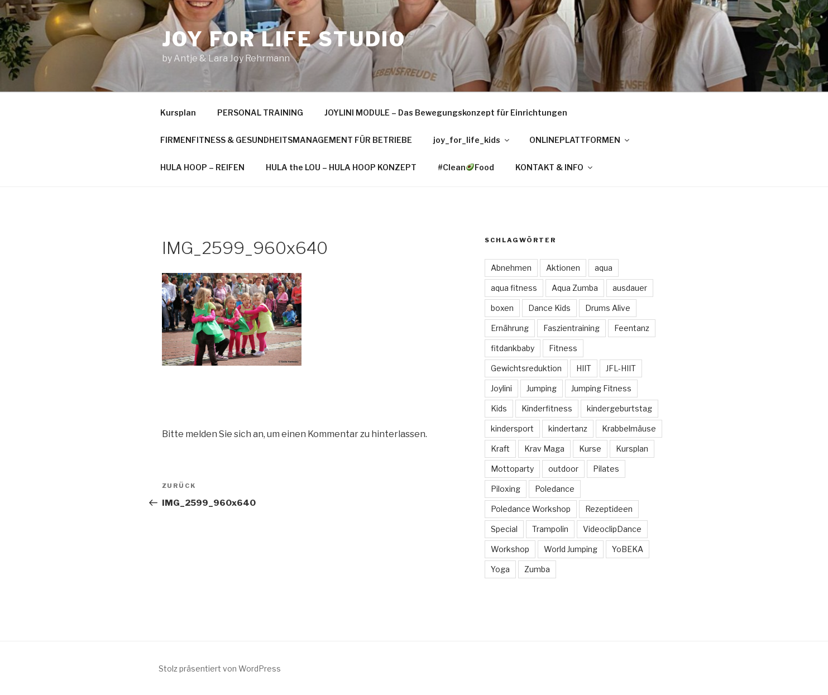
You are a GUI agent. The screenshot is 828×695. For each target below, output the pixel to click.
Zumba (537, 569)
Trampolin (550, 529)
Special (504, 529)
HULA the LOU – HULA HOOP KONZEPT (341, 167)
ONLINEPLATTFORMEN (580, 140)
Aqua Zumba (575, 288)
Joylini (501, 388)
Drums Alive (607, 308)
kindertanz (567, 428)
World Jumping (570, 549)
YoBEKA (627, 549)
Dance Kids (549, 308)
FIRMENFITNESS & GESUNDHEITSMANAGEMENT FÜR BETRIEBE (286, 140)
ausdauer (629, 288)
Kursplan (178, 112)
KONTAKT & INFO (554, 167)
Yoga (500, 569)
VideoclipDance (612, 529)
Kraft (500, 448)
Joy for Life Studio (284, 39)
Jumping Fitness (601, 388)
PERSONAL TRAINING (260, 112)
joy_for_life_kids (472, 140)
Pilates (606, 468)
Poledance (555, 488)
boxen (502, 308)
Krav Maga (544, 448)
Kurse (590, 448)
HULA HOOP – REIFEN (202, 167)
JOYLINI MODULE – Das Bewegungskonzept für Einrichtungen (445, 112)
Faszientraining (571, 328)
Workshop (510, 549)
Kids (499, 408)
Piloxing (505, 488)
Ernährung (510, 328)
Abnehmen (511, 267)
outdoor (563, 468)
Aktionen (563, 267)
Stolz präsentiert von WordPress (220, 668)
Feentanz (631, 328)
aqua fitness (514, 288)
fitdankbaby (512, 348)
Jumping (542, 388)
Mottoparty (512, 468)
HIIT (583, 368)
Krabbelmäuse (629, 428)
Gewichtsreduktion (526, 368)
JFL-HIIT (621, 368)
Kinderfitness (546, 408)
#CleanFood (466, 167)
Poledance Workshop (531, 509)
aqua (603, 267)
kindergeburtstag (619, 408)
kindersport (512, 428)
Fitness (563, 348)
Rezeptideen (609, 509)
